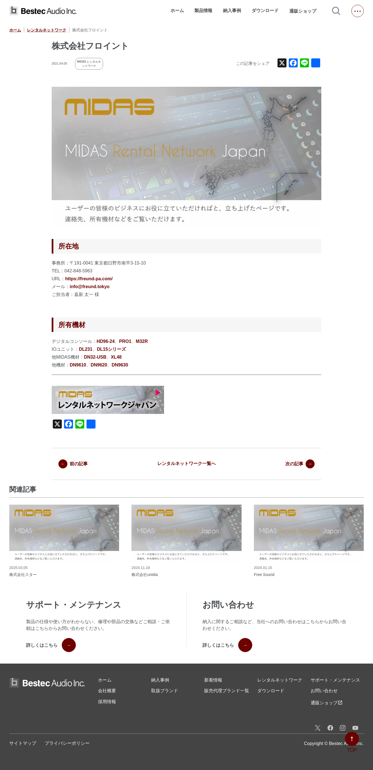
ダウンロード (265, 10)
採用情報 (107, 701)
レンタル (279, 680)
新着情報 (213, 680)
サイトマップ (22, 743)
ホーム (177, 10)
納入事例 (232, 10)
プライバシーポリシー (67, 743)
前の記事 (73, 463)
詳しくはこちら (51, 645)
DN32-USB (95, 357)
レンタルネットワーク (46, 30)
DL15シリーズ (111, 349)
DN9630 (120, 365)
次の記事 (300, 463)
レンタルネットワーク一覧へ (186, 463)
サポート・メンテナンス (335, 680)
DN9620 (99, 365)
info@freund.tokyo (90, 286)
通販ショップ (305, 10)
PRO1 (125, 341)
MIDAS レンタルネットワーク (89, 63)
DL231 (85, 349)
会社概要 (107, 690)
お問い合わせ (324, 690)
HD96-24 (106, 341)
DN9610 (78, 365)
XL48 (116, 357)
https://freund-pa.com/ (89, 278)
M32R (142, 341)
